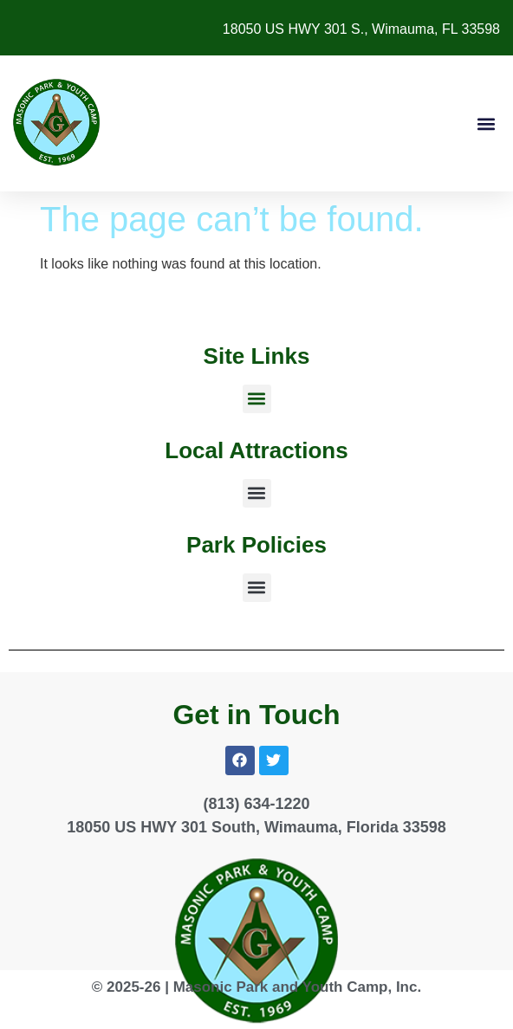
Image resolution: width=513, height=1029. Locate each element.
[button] (485, 123)
